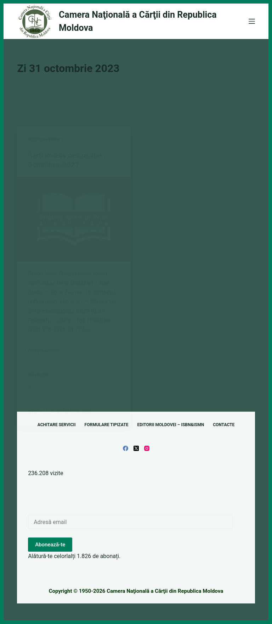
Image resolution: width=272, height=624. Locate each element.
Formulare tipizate (107, 424)
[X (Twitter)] (136, 447)
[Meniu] (252, 21)
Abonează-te (50, 544)
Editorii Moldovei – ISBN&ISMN (170, 424)
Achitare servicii (57, 424)
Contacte (223, 424)
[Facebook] (125, 447)
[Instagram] (146, 447)
